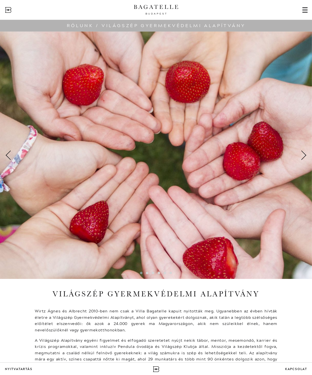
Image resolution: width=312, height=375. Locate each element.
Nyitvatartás (19, 369)
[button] (141, 273)
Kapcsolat (296, 369)
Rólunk (80, 25)
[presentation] (9, 155)
